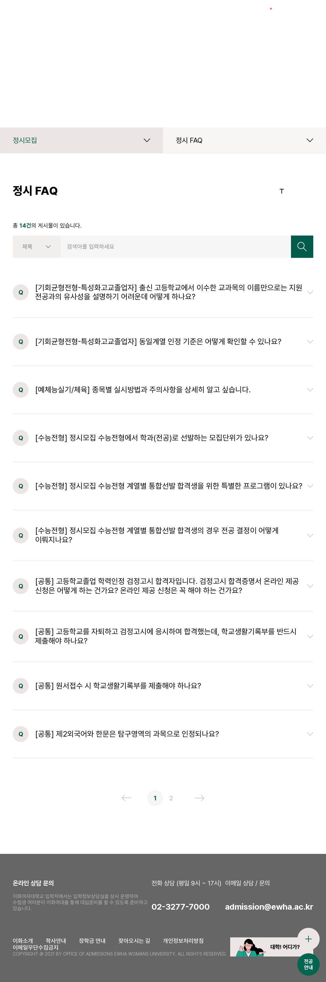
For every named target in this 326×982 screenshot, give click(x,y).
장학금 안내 (92, 940)
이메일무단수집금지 (36, 947)
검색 (302, 247)
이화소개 (23, 940)
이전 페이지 (126, 798)
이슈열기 (264, 14)
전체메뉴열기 (308, 14)
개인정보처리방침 (183, 940)
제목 (27, 246)
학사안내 (56, 940)
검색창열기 (286, 14)
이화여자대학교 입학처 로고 (54, 14)
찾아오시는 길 (134, 940)
